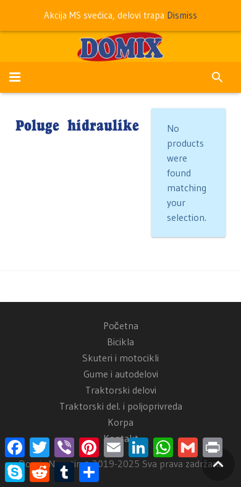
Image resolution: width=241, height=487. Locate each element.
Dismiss (182, 15)
